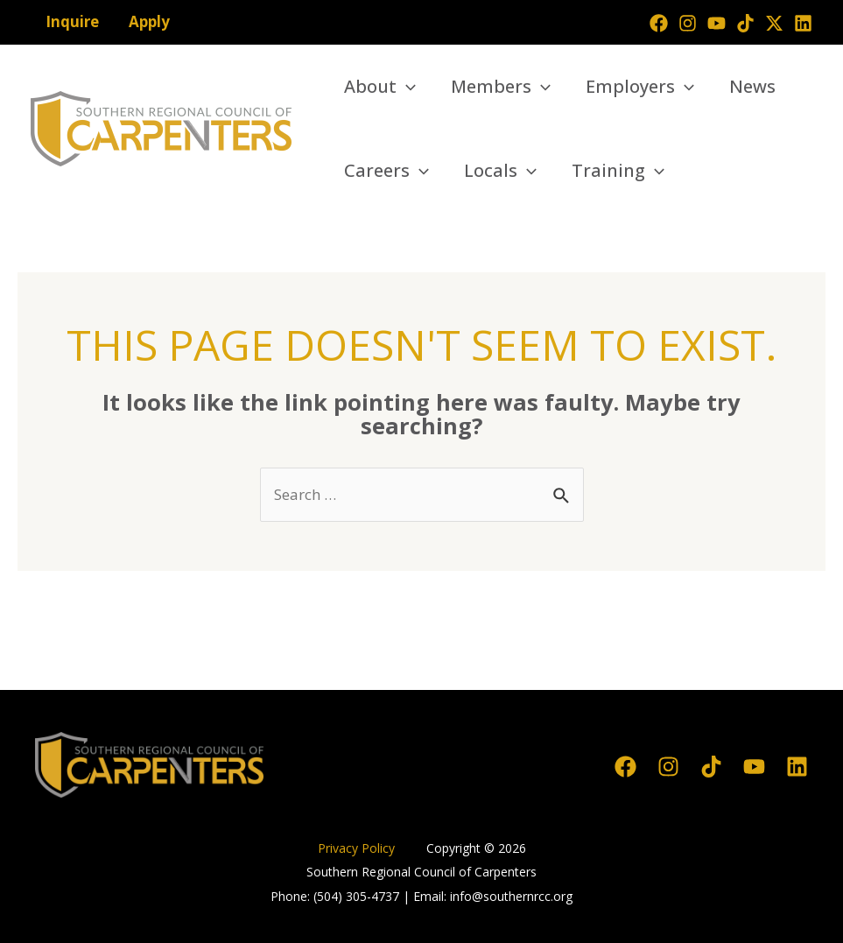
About (380, 87)
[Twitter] (774, 23)
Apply (149, 21)
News (752, 86)
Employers (640, 87)
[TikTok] (745, 23)
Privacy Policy (358, 848)
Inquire (72, 21)
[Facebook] (659, 23)
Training (618, 171)
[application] (406, 87)
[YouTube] (716, 23)
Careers (386, 171)
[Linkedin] (803, 23)
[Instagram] (687, 23)
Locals (500, 171)
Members (501, 87)
